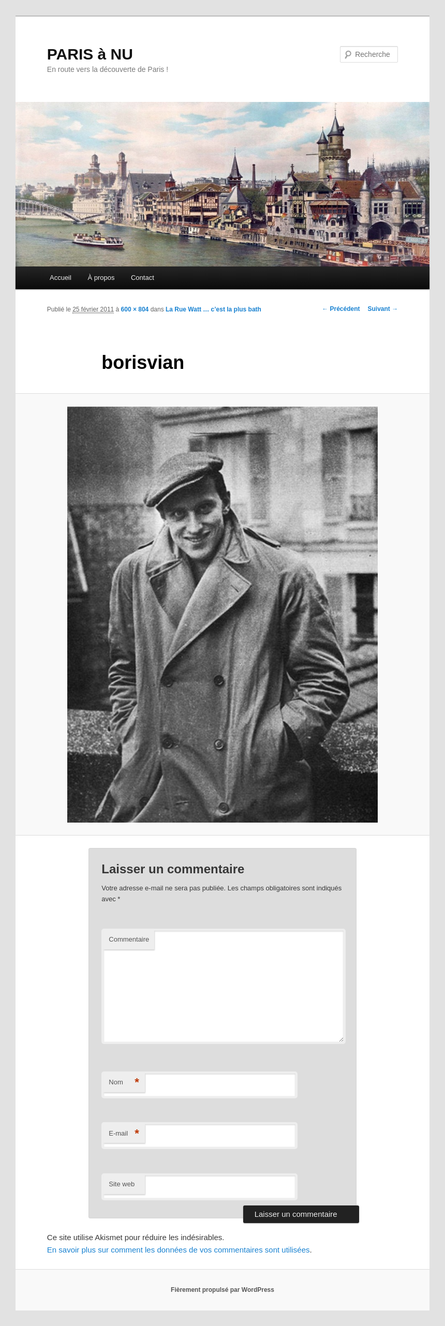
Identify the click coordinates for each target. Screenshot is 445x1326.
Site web (122, 1184)
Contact (142, 277)
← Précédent (341, 308)
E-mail (124, 1133)
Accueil (60, 277)
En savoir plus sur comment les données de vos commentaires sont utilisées (178, 1249)
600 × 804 (135, 309)
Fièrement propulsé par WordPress (222, 1289)
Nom (124, 1082)
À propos (100, 277)
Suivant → (383, 308)
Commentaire (129, 939)
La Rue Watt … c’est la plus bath (213, 309)
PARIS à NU (90, 54)
